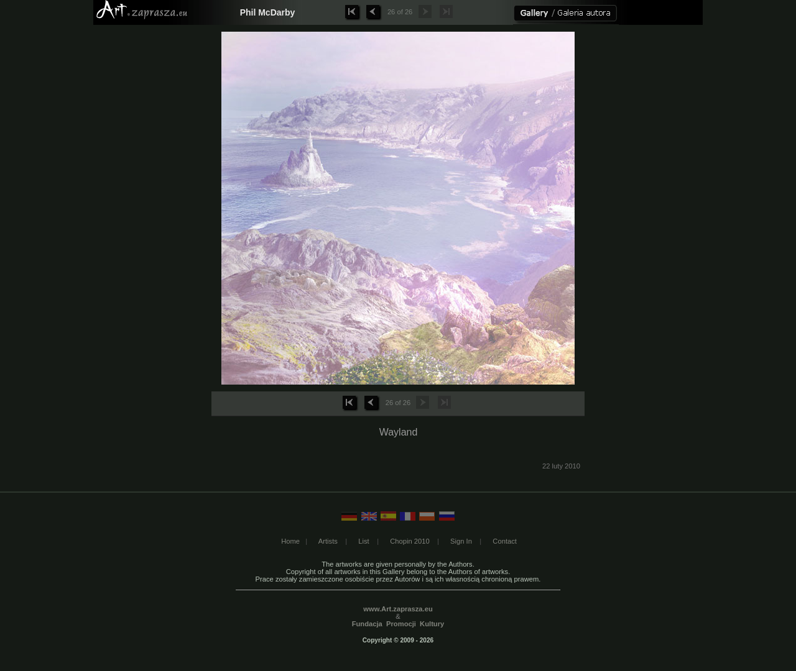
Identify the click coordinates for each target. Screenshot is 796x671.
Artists (328, 541)
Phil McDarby (267, 12)
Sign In (461, 541)
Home (290, 541)
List (363, 541)
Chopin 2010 (409, 541)
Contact (505, 541)
